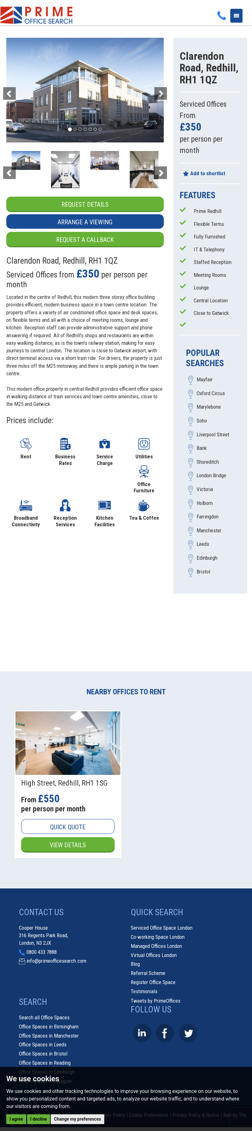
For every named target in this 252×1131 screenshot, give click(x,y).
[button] (18, 90)
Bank (202, 448)
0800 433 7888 (41, 952)
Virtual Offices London (154, 955)
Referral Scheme (148, 973)
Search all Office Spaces (44, 1018)
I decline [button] (38, 1119)
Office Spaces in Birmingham (48, 1026)
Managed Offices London (156, 946)
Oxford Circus (211, 393)
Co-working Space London (158, 937)
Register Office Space (153, 982)
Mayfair (205, 380)
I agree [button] (16, 1119)
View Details (68, 845)
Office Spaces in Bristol (43, 1054)
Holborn (205, 503)
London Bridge (211, 476)
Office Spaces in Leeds (42, 1045)
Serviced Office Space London (161, 928)
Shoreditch (208, 462)
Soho (202, 421)
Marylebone (209, 407)
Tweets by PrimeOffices (155, 1001)
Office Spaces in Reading (45, 1063)
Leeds (203, 544)
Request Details (85, 204)
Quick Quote (68, 827)
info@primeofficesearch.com (56, 961)
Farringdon (208, 517)
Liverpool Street (213, 434)
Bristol (203, 571)
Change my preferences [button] (77, 1119)
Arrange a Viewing (85, 222)
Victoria (205, 489)
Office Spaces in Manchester (49, 1036)
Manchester (209, 530)
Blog (135, 964)
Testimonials (144, 991)
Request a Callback (85, 240)
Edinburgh (207, 558)
